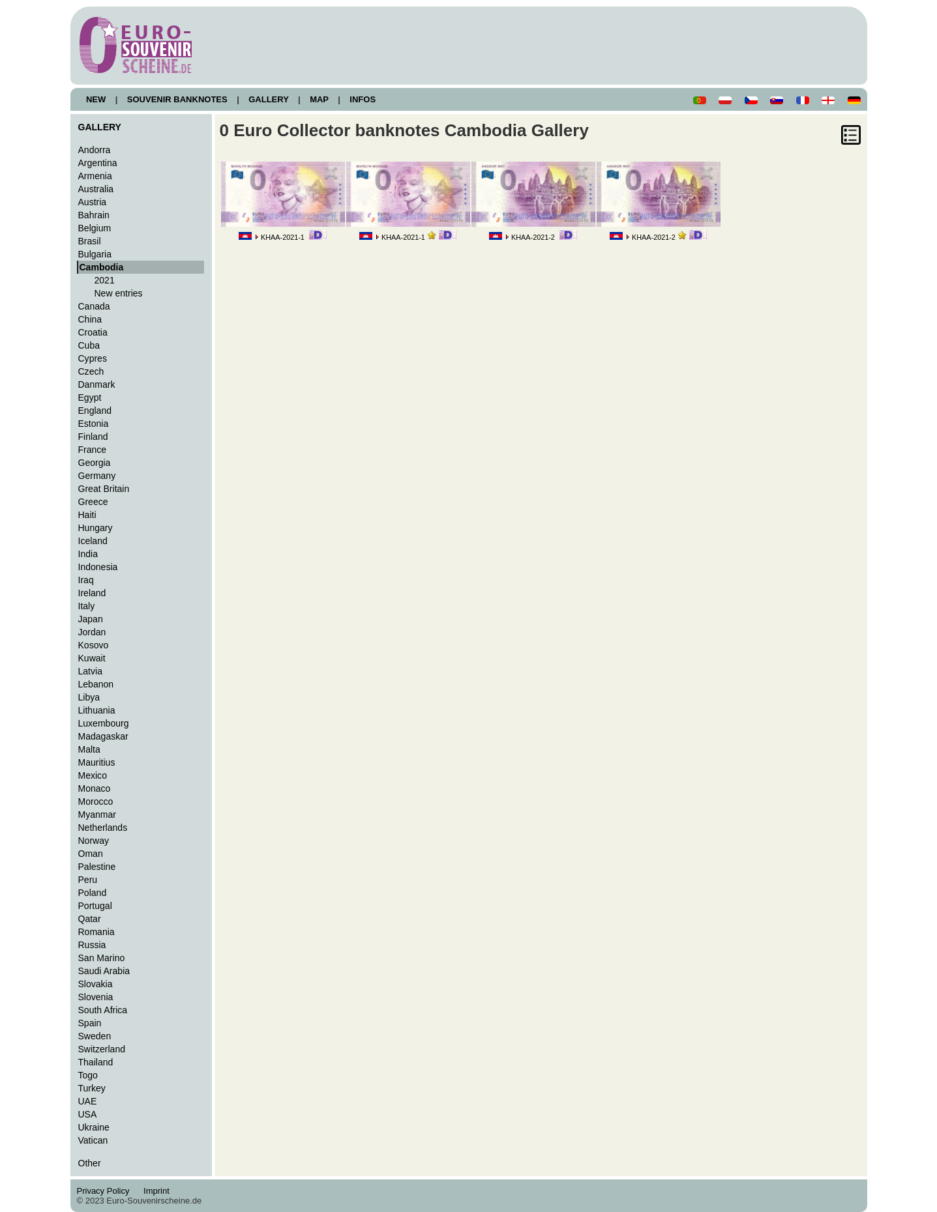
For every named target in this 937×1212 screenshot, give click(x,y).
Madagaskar (103, 736)
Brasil (89, 241)
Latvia (90, 671)
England (95, 410)
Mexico (92, 775)
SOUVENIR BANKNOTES (177, 99)
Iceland (93, 541)
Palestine (97, 866)
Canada (94, 306)
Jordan (92, 632)
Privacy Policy (107, 1191)
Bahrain (94, 215)
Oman (90, 853)
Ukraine (94, 1127)
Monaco (94, 788)
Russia (92, 945)
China (90, 319)
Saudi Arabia (104, 971)
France (92, 449)
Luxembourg (103, 723)
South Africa (103, 1010)
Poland (92, 892)
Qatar (89, 919)
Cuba (89, 345)
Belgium (95, 228)
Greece (93, 502)
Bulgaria (95, 254)
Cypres (92, 358)
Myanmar (97, 814)
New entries (119, 293)
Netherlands (103, 827)
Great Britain (104, 488)
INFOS (362, 99)
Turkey (92, 1088)
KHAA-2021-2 (533, 237)
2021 (105, 280)
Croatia (93, 332)
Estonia (93, 423)
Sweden (95, 1036)
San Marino (101, 958)
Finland (93, 436)
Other (89, 1163)
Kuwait (92, 658)
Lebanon (96, 684)
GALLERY (268, 99)
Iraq (86, 580)
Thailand (95, 1062)
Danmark (96, 384)
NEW (96, 99)
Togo (88, 1075)
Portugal (95, 906)
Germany (97, 475)
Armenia (95, 176)
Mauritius (96, 762)
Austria (92, 202)
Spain (90, 1023)
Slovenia (95, 997)
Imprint (159, 1191)
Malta (89, 749)
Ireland (92, 593)
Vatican (93, 1140)
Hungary (95, 528)
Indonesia (98, 567)
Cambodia (102, 267)
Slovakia (95, 984)
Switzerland (102, 1049)
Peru (88, 879)
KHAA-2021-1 (283, 237)
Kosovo (93, 645)
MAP (319, 99)
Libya (89, 697)
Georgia (94, 462)
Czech (91, 371)
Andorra (94, 150)
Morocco (95, 801)
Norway (94, 840)
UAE (87, 1101)
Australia (96, 189)
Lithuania (96, 710)
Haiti (87, 515)
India (88, 554)
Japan (90, 619)
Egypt (90, 397)
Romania (96, 932)
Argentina (97, 163)
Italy (86, 606)
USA (87, 1114)
